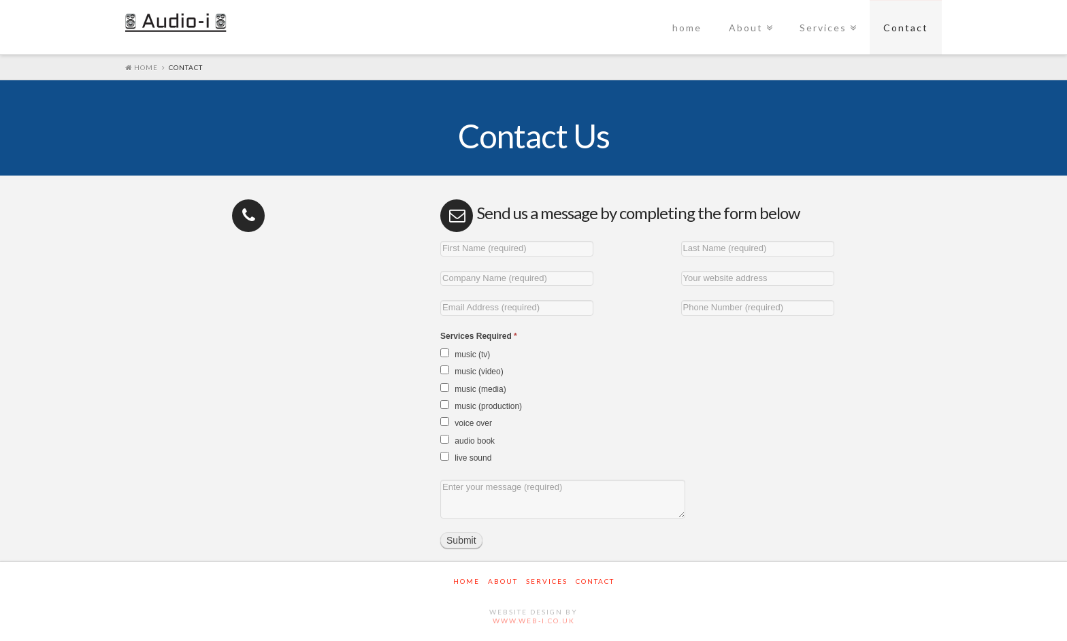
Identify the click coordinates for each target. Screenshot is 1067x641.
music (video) (472, 370)
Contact (905, 27)
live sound (465, 457)
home (687, 27)
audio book (467, 440)
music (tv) (465, 353)
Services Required (478, 336)
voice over (466, 422)
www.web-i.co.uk (534, 621)
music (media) (473, 388)
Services (823, 27)
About (746, 27)
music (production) (481, 405)
